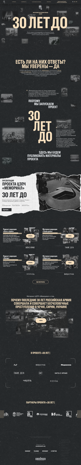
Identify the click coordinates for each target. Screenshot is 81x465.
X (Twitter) (54, 451)
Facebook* (27, 451)
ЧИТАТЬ (69, 236)
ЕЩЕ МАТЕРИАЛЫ (40, 282)
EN (74, 1)
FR (76, 1)
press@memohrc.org (40, 446)
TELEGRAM (36, 451)
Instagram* (45, 451)
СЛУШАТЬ (30, 236)
